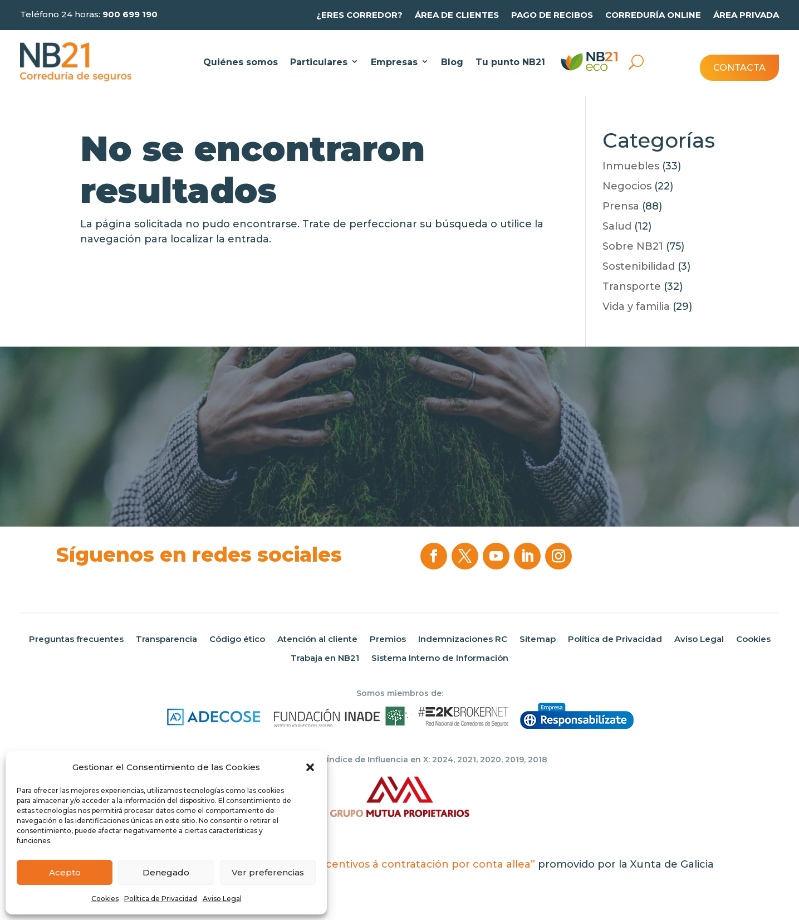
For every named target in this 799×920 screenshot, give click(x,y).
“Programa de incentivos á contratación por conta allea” (388, 864)
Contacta (739, 67)
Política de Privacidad (160, 898)
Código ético (237, 639)
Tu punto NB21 (510, 62)
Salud (616, 226)
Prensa (620, 206)
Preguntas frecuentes (76, 639)
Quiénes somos (240, 62)
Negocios (626, 186)
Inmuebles (630, 166)
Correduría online (653, 15)
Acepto (65, 872)
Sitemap (537, 639)
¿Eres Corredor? (359, 15)
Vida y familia (636, 306)
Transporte (631, 286)
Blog (452, 62)
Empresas (394, 62)
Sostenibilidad (638, 266)
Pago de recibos (552, 15)
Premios (388, 639)
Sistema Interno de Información (439, 658)
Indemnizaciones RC (462, 639)
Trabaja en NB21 (325, 658)
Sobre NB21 (632, 246)
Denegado (166, 872)
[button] (310, 767)
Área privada (746, 15)
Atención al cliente (317, 639)
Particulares (318, 62)
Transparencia (166, 639)
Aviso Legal (222, 898)
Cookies (105, 898)
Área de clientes (457, 15)
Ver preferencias (268, 872)
